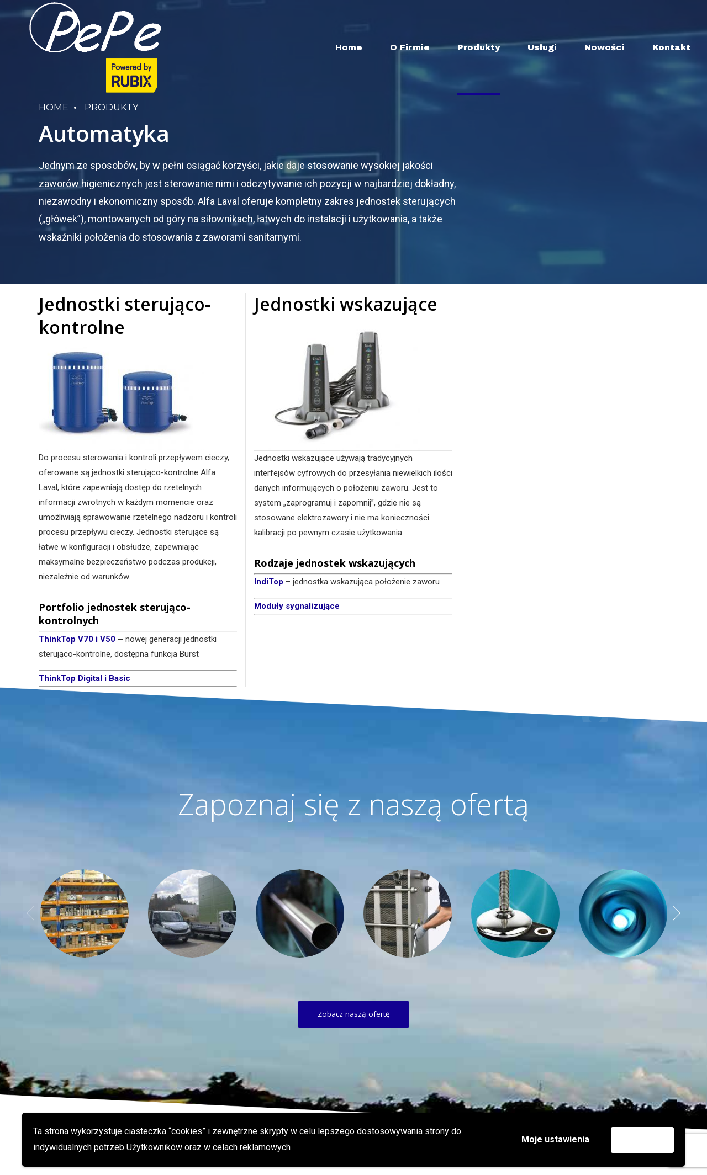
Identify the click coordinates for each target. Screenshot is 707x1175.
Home (348, 47)
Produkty (478, 47)
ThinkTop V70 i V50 (77, 639)
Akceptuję (642, 1139)
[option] (84, 913)
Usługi (542, 47)
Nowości (604, 47)
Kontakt (671, 47)
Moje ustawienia (555, 1139)
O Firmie (410, 47)
